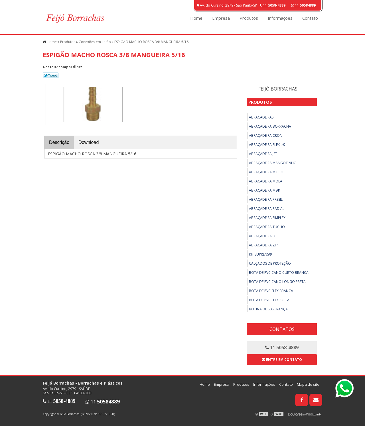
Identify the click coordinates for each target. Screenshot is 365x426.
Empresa (221, 18)
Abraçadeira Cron (265, 135)
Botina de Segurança (268, 309)
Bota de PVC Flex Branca (271, 290)
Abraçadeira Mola (265, 181)
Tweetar (50, 75)
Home (196, 18)
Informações (280, 18)
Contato (310, 18)
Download (88, 142)
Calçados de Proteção (270, 263)
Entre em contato (282, 359)
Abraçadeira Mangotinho (273, 162)
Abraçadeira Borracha (270, 126)
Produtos (249, 18)
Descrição (59, 142)
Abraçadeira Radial (266, 208)
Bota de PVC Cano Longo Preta (277, 281)
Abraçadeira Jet (263, 153)
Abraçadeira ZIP (263, 245)
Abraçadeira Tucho (267, 226)
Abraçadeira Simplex (267, 217)
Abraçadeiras (261, 117)
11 (303, 5)
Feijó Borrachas (277, 89)
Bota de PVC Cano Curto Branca (279, 272)
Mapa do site (308, 384)
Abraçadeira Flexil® (267, 144)
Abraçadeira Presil (266, 199)
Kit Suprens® (260, 254)
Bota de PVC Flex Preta (269, 300)
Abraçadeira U (262, 236)
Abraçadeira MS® (264, 190)
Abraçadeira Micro (266, 172)
